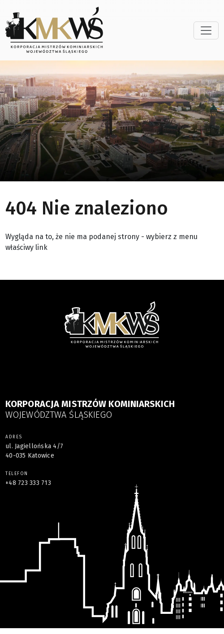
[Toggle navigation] (206, 30)
